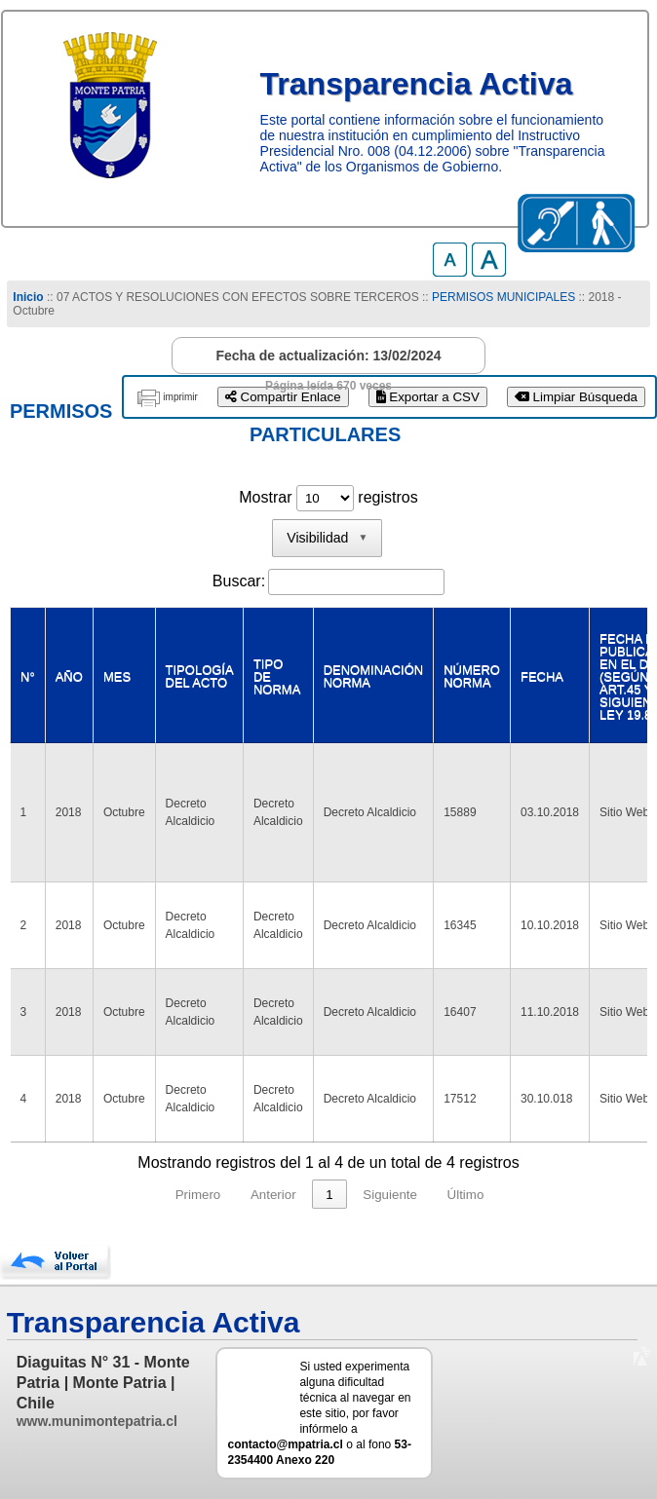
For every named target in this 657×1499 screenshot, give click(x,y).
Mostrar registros (328, 497)
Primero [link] (198, 1194)
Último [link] (465, 1194)
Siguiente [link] (390, 1194)
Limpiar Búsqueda (576, 397)
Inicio (28, 297)
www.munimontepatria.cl (97, 1421)
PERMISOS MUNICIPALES (503, 297)
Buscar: (239, 581)
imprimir (180, 397)
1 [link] (329, 1194)
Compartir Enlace (283, 397)
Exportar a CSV (428, 397)
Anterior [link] (273, 1194)
